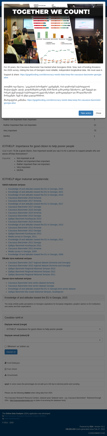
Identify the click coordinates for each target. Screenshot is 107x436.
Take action (86, 113)
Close (98, 113)
